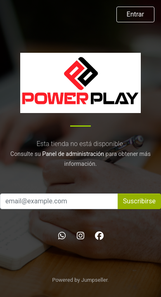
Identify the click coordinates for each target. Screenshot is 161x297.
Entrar (135, 14)
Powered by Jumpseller (79, 280)
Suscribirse (139, 201)
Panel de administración (73, 154)
